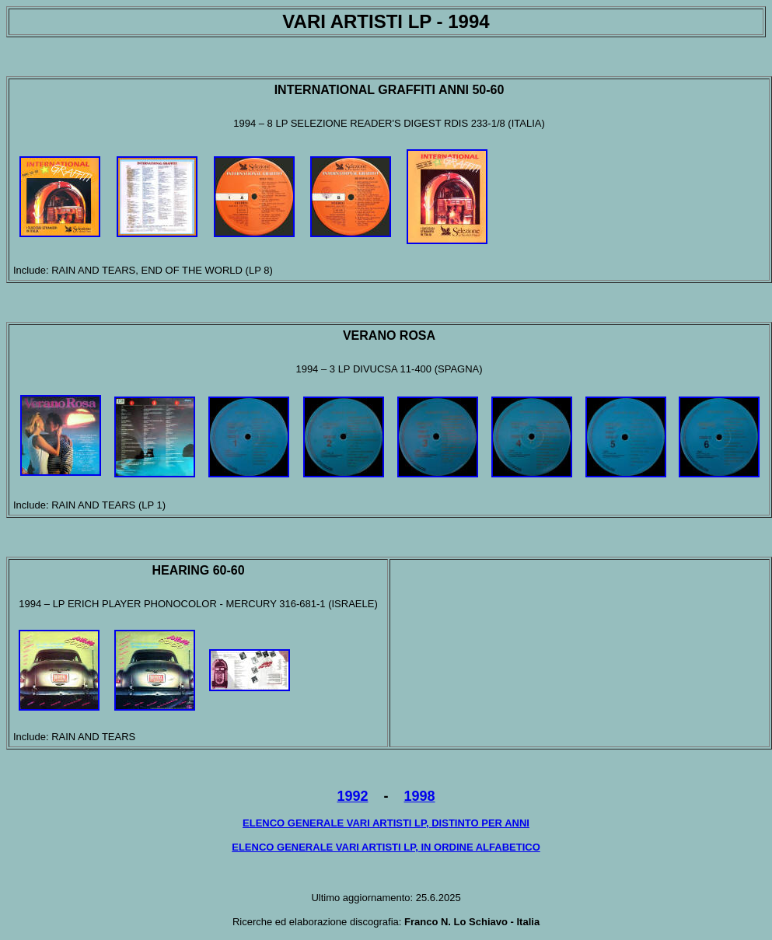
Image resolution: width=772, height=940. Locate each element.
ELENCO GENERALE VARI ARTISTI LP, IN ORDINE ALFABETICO (386, 847)
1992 (352, 796)
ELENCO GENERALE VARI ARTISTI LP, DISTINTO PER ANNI (386, 823)
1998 (419, 796)
